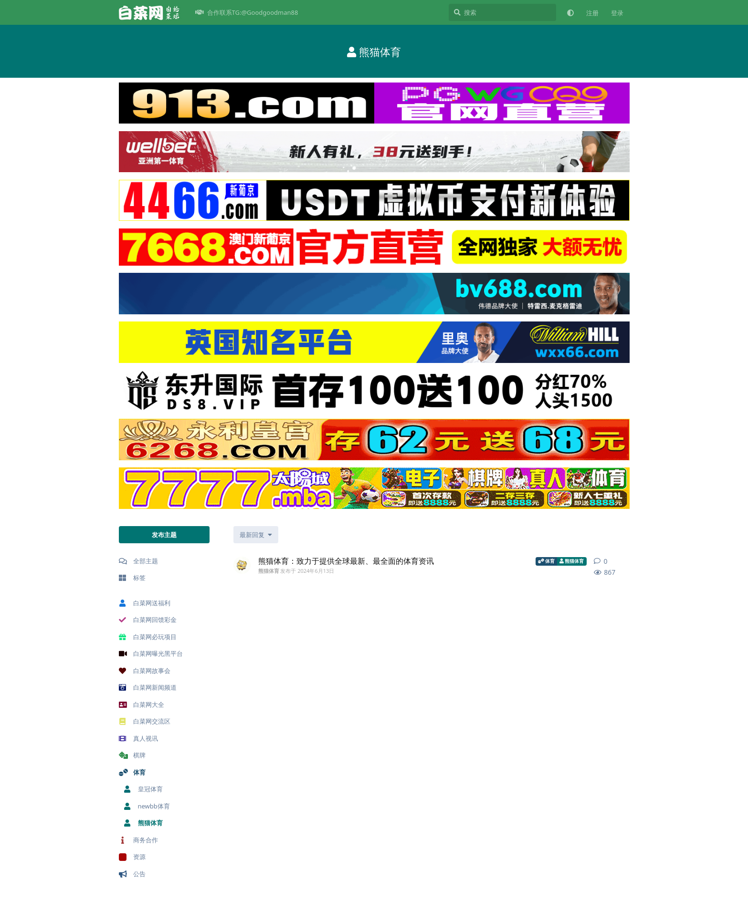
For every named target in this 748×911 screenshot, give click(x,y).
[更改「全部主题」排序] (255, 534)
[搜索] (502, 12)
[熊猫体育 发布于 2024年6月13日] (242, 565)
